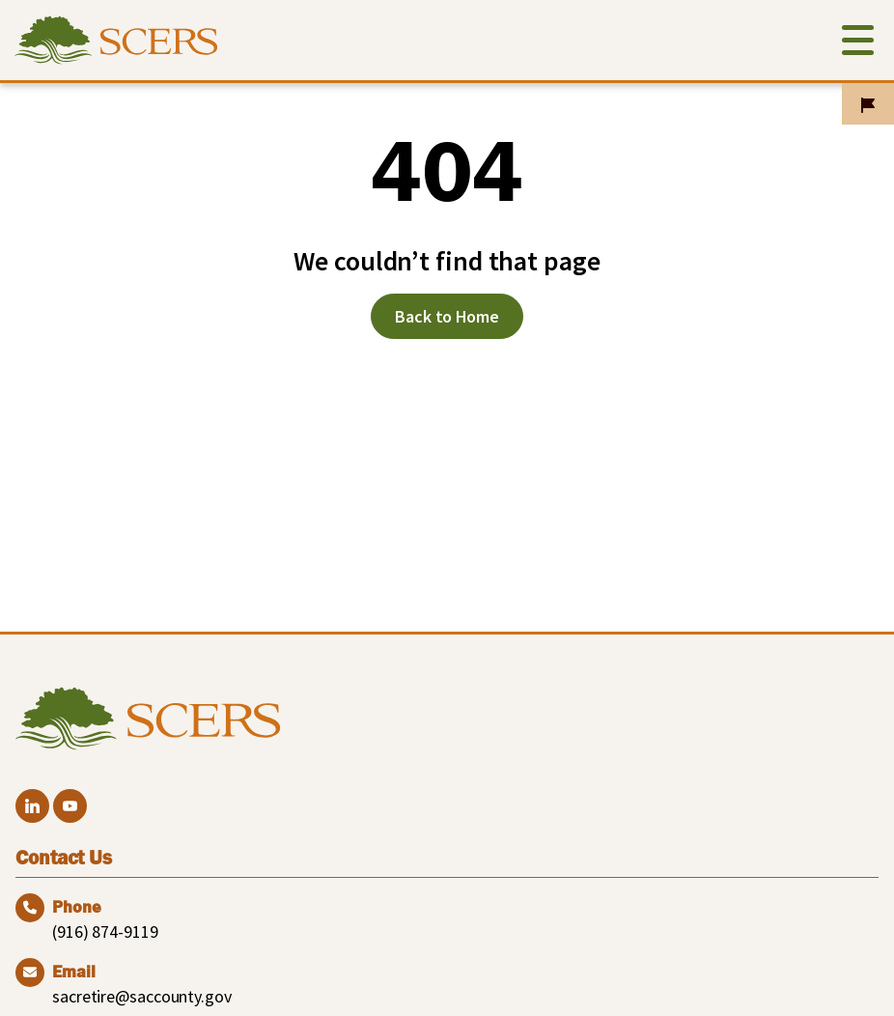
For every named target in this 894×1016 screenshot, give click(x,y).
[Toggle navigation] (858, 44)
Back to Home (447, 316)
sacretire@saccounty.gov (142, 996)
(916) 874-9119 (105, 931)
